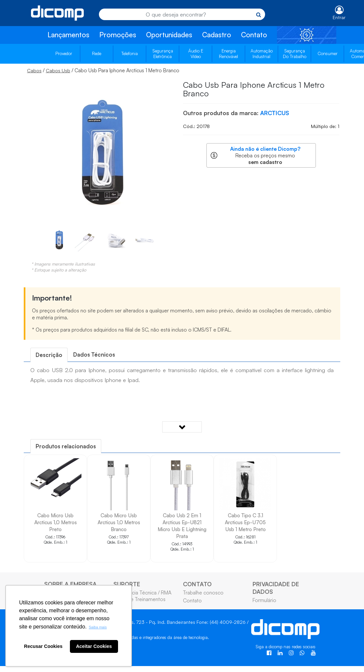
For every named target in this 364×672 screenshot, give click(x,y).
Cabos (34, 70)
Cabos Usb (58, 70)
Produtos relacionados (66, 446)
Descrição (49, 354)
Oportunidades (169, 34)
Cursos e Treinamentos (139, 599)
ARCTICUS (274, 112)
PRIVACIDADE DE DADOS (276, 587)
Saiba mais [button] (97, 627)
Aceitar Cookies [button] (94, 646)
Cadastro (216, 34)
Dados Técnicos (94, 354)
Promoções (117, 34)
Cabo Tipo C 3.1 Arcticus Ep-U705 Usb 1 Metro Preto (245, 522)
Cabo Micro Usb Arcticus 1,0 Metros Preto (55, 522)
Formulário (264, 600)
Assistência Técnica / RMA (142, 592)
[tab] (49, 355)
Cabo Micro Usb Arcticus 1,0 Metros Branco (119, 522)
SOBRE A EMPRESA (70, 584)
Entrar (339, 17)
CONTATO (197, 584)
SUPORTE (126, 584)
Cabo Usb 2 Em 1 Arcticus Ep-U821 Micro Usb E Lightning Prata (182, 525)
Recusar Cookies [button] (43, 646)
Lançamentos (68, 34)
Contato (254, 34)
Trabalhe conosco (203, 592)
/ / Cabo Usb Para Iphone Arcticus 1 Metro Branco (103, 70)
